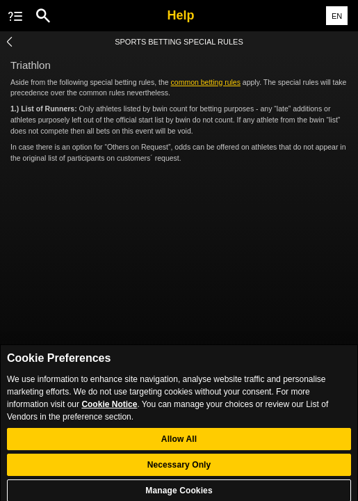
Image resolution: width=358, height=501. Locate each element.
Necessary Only (179, 469)
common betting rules (206, 82)
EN (337, 16)
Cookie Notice (109, 408)
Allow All (179, 443)
